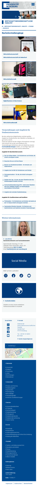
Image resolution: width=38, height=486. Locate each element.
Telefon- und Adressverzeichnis (14, 445)
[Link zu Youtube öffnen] (7, 335)
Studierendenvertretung (12, 418)
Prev (5, 15)
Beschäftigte (9, 394)
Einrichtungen (9, 375)
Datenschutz (18, 483)
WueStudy (8, 429)
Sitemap (8, 466)
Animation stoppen (29, 17)
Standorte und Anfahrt (12, 447)
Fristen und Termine (11, 386)
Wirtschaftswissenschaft (10, 54)
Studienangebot (10, 388)
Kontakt (21, 320)
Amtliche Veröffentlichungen (14, 398)
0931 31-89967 (17, 247)
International (9, 377)
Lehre (7, 373)
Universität (8, 367)
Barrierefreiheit (28, 483)
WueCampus (9, 431)
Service (8, 403)
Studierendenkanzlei (11, 416)
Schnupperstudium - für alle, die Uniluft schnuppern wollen (18, 175)
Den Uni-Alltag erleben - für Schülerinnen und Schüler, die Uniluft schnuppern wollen (19, 156)
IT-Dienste (8, 408)
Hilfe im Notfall (10, 457)
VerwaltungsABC (10, 396)
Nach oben (8, 469)
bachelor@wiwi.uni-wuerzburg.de (17, 249)
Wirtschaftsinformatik (9, 79)
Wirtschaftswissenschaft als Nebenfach (15, 57)
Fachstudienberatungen (9, 146)
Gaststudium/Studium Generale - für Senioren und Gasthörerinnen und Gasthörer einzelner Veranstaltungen (19, 207)
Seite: (7, 477)
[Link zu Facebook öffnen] (7, 332)
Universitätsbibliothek (12, 407)
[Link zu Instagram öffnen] (7, 325)
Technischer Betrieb (11, 455)
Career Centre (9, 420)
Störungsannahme (11, 453)
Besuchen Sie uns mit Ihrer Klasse (13, 161)
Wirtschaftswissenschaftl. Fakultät (16, 26)
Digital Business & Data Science (12, 101)
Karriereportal (9, 392)
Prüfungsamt (9, 414)
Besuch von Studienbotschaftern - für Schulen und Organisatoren (18, 165)
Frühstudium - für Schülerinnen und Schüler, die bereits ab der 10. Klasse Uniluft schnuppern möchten (20, 202)
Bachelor (6, 28)
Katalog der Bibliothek (12, 436)
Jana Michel (8, 239)
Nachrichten (9, 390)
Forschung (8, 371)
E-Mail (21, 335)
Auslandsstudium (10, 301)
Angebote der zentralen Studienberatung (15, 192)
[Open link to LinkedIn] (7, 328)
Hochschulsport (10, 410)
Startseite (8, 363)
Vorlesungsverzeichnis (12, 433)
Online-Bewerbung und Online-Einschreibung (18, 434)
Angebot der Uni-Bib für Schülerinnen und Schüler (17, 170)
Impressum (9, 483)
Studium (31, 26)
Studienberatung (10, 412)
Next (32, 15)
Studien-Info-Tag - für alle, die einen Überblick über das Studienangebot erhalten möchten (19, 180)
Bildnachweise (10, 468)
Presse (7, 449)
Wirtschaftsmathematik (10, 122)
